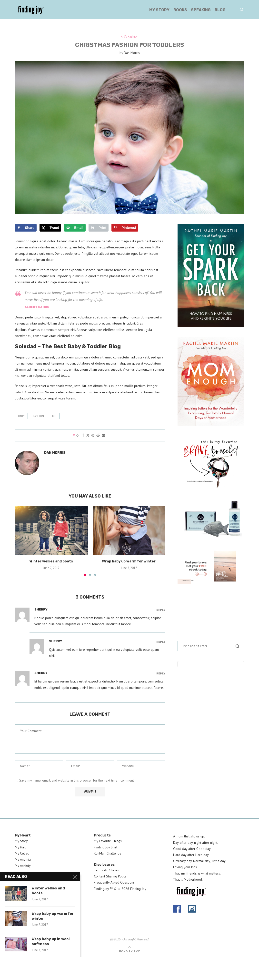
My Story (159, 10)
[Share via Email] (103, 435)
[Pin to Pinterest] (92, 435)
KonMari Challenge (107, 853)
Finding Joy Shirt (105, 847)
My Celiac (22, 853)
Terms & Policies (106, 870)
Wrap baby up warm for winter (129, 562)
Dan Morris (132, 53)
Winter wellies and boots (51, 562)
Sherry (41, 609)
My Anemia (23, 859)
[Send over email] (74, 228)
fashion (38, 416)
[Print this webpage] (99, 228)
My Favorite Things (108, 841)
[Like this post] (77, 435)
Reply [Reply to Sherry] (160, 610)
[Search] (241, 10)
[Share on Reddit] (98, 435)
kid (54, 416)
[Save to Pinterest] (124, 228)
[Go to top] (129, 950)
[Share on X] (50, 228)
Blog (220, 10)
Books (180, 10)
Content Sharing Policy (110, 876)
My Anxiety (23, 865)
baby (21, 416)
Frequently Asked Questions (114, 882)
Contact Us (22, 882)
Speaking (201, 10)
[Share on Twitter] (88, 435)
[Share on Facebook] (26, 228)
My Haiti (20, 847)
